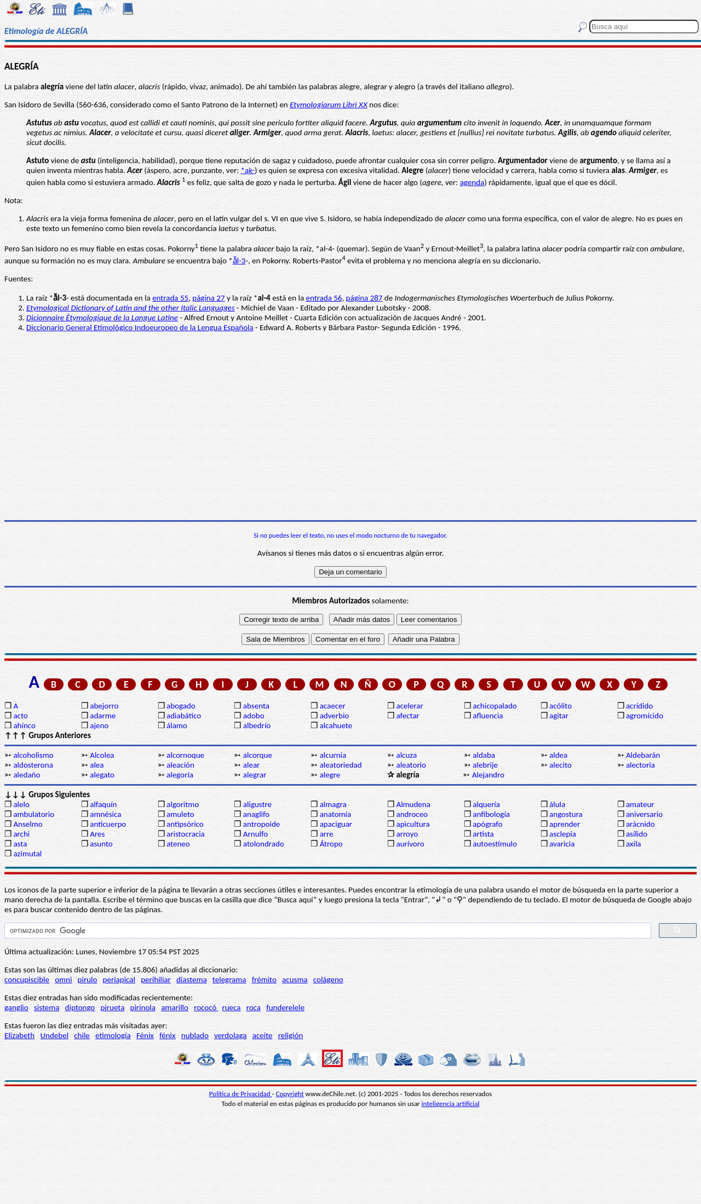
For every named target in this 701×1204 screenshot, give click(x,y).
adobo (254, 716)
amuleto (180, 814)
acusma (294, 979)
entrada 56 (324, 298)
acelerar (409, 706)
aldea (558, 755)
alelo (21, 804)
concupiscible (26, 979)
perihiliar (156, 979)
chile (82, 1035)
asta (20, 844)
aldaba (484, 755)
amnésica (105, 814)
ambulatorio (33, 814)
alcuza (406, 755)
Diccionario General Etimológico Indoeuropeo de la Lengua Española (140, 327)
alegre (330, 775)
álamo (176, 725)
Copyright (290, 1094)
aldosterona (33, 765)
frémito (264, 979)
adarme (103, 716)
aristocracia (185, 834)
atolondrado (263, 844)
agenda (472, 182)
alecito (560, 765)
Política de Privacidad (240, 1094)
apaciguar (336, 824)
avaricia (561, 844)
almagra (333, 804)
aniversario (644, 814)
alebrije (485, 765)
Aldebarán (643, 755)
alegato (102, 775)
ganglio (16, 1007)
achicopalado (494, 706)
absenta (256, 706)
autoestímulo (495, 844)
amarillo (174, 1007)
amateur (640, 804)
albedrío (257, 725)
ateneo (178, 844)
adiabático (183, 716)
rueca (231, 1007)
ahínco (24, 725)
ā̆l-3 (239, 261)
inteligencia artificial (451, 1103)
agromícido (644, 716)
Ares (97, 834)
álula (557, 804)
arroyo (407, 834)
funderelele (285, 1007)
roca (253, 1007)
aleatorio (411, 765)
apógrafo (487, 824)
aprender (564, 824)
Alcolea (102, 755)
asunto (101, 844)
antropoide (261, 824)
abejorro (104, 706)
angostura (566, 814)
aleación (180, 765)
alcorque (257, 755)
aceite (262, 1035)
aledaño (26, 775)
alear (251, 765)
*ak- (248, 170)
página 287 (364, 298)
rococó (206, 1007)
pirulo (87, 979)
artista (483, 834)
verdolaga (230, 1035)
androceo (412, 814)
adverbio (334, 716)
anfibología (491, 814)
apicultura (412, 824)
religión (290, 1035)
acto (20, 716)
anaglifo (256, 814)
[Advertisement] (350, 435)
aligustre (257, 804)
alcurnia (333, 755)
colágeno (328, 979)
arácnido (640, 824)
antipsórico (185, 824)
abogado (181, 706)
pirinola (143, 1007)
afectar (407, 716)
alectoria (640, 765)
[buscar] (326, 931)
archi (21, 834)
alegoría (179, 775)
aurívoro (410, 844)
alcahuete (336, 725)
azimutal (27, 854)
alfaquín (103, 804)
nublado (195, 1035)
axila (633, 844)
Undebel (54, 1035)
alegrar (255, 775)
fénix (167, 1035)
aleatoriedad (341, 765)
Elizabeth (19, 1035)
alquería (486, 804)
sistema (47, 1007)
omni (63, 979)
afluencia (488, 716)
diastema (191, 979)
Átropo (331, 844)
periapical (119, 979)
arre (327, 834)
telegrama (229, 979)
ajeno (99, 725)
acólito (560, 706)
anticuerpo (108, 824)
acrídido (639, 706)
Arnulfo (255, 834)
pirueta (112, 1007)
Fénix (145, 1035)
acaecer (333, 706)
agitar (558, 716)
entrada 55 (170, 298)
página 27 (208, 298)
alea (97, 765)
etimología (113, 1035)
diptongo (80, 1007)
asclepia (562, 834)
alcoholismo (33, 755)
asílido (636, 834)
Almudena (413, 804)
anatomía (336, 814)
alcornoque (185, 755)
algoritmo (182, 804)
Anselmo (27, 824)
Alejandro (488, 775)
